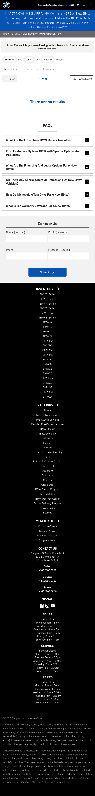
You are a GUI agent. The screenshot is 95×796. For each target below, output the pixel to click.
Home (6, 34)
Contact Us (47, 471)
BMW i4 (47, 317)
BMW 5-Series (47, 303)
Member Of (45, 516)
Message (59, 245)
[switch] (91, 5)
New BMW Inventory (47, 410)
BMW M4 (47, 345)
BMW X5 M (47, 373)
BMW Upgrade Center (47, 494)
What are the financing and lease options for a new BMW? (47, 164)
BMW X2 (47, 359)
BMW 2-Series (47, 289)
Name (15, 227)
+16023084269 (47, 565)
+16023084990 (47, 576)
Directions (47, 466)
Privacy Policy (47, 503)
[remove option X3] (28, 58)
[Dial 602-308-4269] (83, 5)
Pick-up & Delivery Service (47, 457)
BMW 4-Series (47, 299)
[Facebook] (41, 601)
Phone (9, 245)
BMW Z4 (47, 392)
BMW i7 (47, 327)
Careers (47, 475)
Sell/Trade (47, 433)
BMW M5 (47, 350)
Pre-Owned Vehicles (48, 415)
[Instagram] (47, 601)
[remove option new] (47, 58)
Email (57, 227)
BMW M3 (47, 341)
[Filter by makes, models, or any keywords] (47, 68)
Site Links (45, 400)
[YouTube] (52, 601)
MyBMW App (47, 489)
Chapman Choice (47, 522)
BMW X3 (47, 364)
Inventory (45, 284)
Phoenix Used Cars (47, 531)
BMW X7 (47, 383)
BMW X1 (47, 355)
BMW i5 (47, 322)
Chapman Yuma (47, 535)
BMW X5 (47, 369)
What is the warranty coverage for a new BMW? (47, 201)
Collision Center (47, 461)
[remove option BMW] (10, 58)
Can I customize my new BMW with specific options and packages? (47, 151)
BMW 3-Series (47, 294)
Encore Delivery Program (47, 499)
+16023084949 (47, 587)
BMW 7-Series (47, 308)
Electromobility (47, 429)
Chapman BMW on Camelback (50, 5)
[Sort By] (81, 78)
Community (47, 480)
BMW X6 (47, 378)
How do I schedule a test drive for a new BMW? (47, 190)
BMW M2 (47, 336)
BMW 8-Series (47, 313)
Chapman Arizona (47, 526)
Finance (47, 438)
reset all (60, 58)
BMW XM (47, 387)
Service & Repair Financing (47, 447)
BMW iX (47, 331)
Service (47, 443)
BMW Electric (47, 424)
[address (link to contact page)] (78, 5)
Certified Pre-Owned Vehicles (47, 419)
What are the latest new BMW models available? (47, 138)
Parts (47, 452)
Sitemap (47, 508)
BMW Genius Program (47, 484)
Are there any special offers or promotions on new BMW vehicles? (47, 177)
